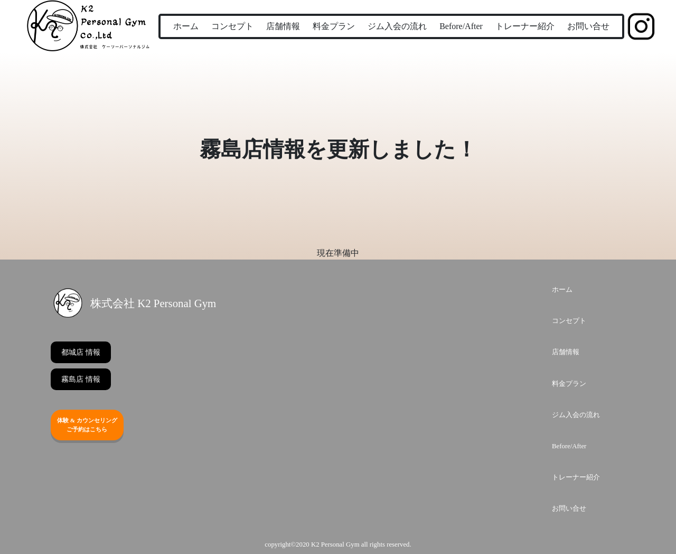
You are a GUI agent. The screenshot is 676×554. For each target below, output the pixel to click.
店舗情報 (283, 26)
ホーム (186, 26)
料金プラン (334, 26)
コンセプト (232, 26)
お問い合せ (588, 26)
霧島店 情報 (80, 379)
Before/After (461, 26)
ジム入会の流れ (397, 26)
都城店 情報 (80, 352)
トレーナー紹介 (525, 26)
